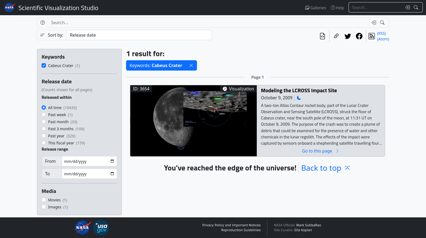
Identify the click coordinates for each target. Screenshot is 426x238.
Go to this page (321, 151)
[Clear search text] (406, 7)
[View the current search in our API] (322, 36)
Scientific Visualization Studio (58, 7)
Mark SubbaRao (308, 225)
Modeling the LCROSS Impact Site (299, 90)
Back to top (326, 168)
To (47, 174)
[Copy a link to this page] (336, 36)
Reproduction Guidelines (241, 230)
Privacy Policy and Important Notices (231, 225)
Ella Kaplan (303, 230)
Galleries (315, 7)
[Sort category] (139, 35)
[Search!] (417, 7)
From (50, 161)
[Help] (42, 22)
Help (337, 7)
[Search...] (375, 7)
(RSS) (381, 33)
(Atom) (383, 39)
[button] (191, 65)
